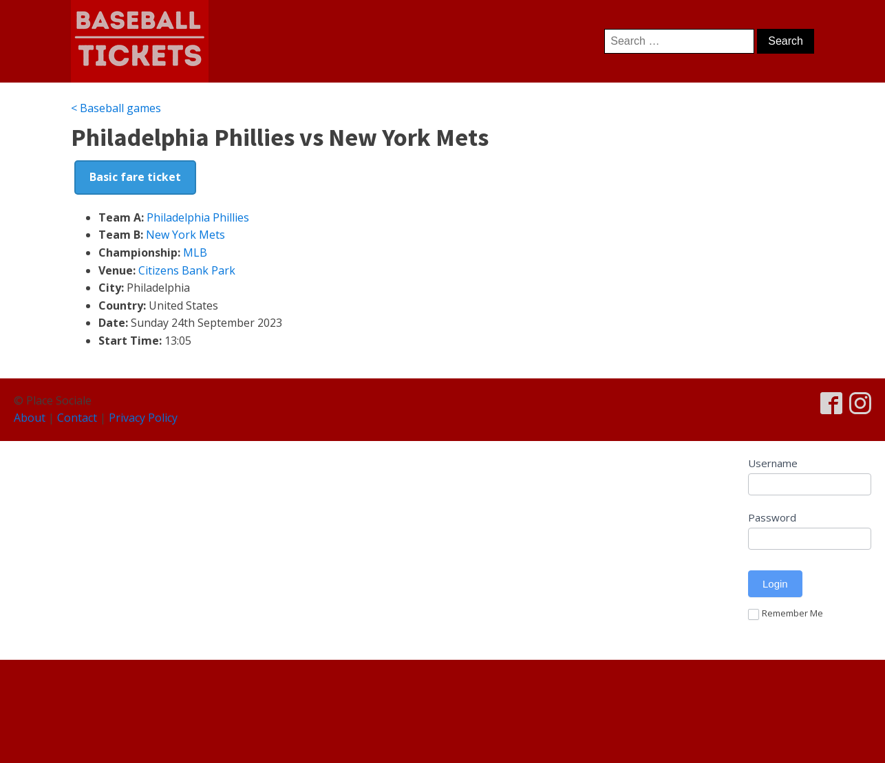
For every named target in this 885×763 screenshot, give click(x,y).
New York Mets (185, 234)
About (29, 417)
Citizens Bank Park (186, 270)
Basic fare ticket (135, 176)
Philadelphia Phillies (198, 217)
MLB (195, 252)
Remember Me (785, 614)
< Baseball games (116, 108)
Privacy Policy (143, 417)
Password (772, 517)
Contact (77, 417)
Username (773, 463)
